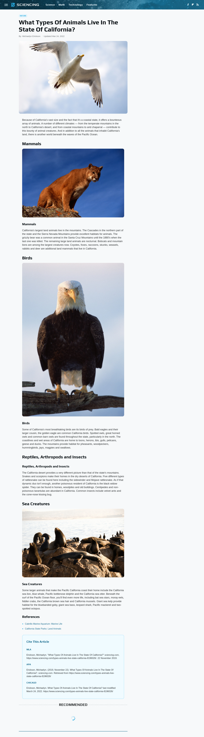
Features (92, 4)
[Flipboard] (193, 4)
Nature (23, 16)
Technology (76, 4)
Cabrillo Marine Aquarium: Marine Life (43, 624)
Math (62, 4)
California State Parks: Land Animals (43, 629)
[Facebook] (188, 4)
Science (50, 4)
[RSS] (198, 4)
